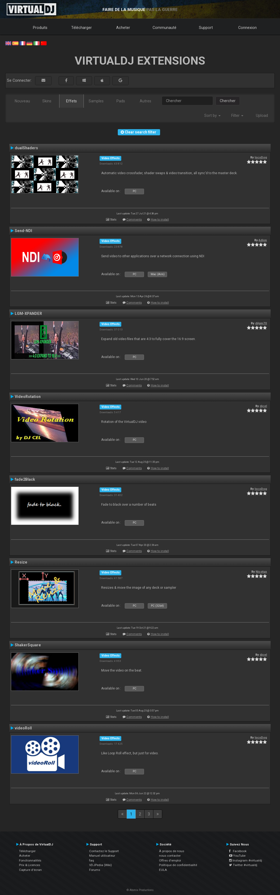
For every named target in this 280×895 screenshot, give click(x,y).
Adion (263, 240)
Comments (134, 219)
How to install (160, 219)
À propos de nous (171, 851)
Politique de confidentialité (178, 865)
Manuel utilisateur (102, 855)
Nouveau (22, 101)
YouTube (237, 855)
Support (206, 27)
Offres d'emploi (170, 860)
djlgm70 (261, 323)
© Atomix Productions (140, 890)
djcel (263, 406)
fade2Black (25, 479)
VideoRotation (28, 396)
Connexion (247, 27)
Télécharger (81, 27)
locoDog (261, 157)
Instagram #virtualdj (245, 860)
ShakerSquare (28, 645)
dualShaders (26, 148)
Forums (94, 870)
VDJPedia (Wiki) (100, 865)
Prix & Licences (29, 865)
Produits (40, 27)
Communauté (164, 27)
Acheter (123, 27)
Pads (120, 101)
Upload (262, 115)
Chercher (228, 101)
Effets (71, 101)
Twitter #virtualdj (243, 865)
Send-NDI (23, 231)
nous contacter (170, 855)
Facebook (238, 851)
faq (91, 860)
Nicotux (261, 571)
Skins (46, 101)
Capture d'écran (30, 870)
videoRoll (23, 728)
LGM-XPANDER (28, 313)
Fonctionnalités (30, 860)
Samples (96, 101)
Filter (237, 115)
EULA (163, 870)
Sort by (212, 115)
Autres (145, 101)
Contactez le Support (104, 851)
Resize (21, 562)
